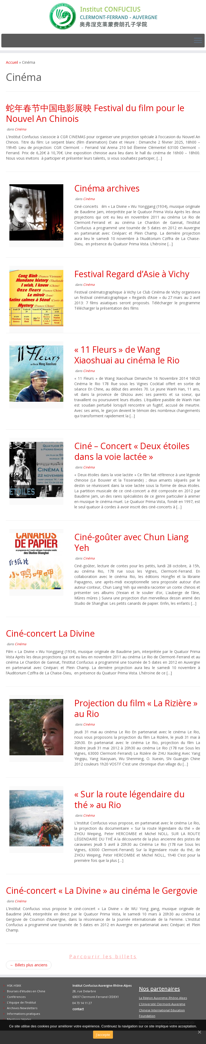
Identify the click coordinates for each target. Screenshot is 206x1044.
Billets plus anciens (28, 964)
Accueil (12, 62)
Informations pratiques (23, 1014)
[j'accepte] (199, 1032)
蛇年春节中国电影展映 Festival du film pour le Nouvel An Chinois (95, 113)
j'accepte (103, 1035)
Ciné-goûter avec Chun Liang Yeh (131, 542)
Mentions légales (19, 1019)
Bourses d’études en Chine (26, 991)
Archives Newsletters (22, 1008)
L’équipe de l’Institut (21, 1002)
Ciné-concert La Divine (50, 633)
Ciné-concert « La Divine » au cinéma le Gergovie (101, 890)
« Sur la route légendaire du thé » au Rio (129, 799)
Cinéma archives (106, 188)
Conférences (16, 997)
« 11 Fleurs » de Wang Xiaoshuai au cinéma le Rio (126, 355)
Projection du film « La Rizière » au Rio (136, 708)
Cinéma (20, 129)
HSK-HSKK (14, 985)
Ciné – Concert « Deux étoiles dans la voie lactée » (131, 451)
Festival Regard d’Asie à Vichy (131, 274)
